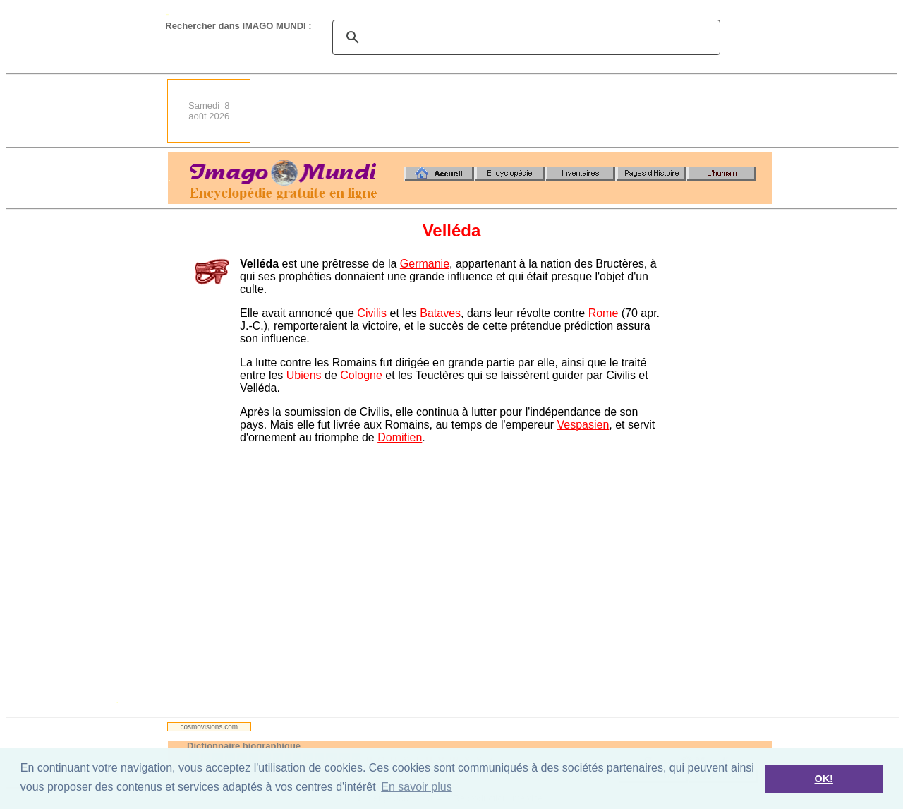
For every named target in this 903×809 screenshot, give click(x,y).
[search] (524, 37)
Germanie (424, 264)
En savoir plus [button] (416, 787)
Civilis (372, 313)
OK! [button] (823, 778)
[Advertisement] (515, 111)
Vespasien (583, 425)
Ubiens (304, 375)
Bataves (440, 313)
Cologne (361, 375)
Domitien (399, 437)
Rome (603, 313)
